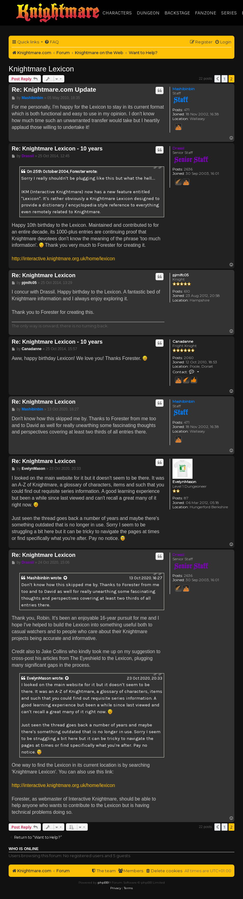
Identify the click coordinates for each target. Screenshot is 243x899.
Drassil (178, 148)
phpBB (103, 883)
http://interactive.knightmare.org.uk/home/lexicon (63, 258)
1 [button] (224, 79)
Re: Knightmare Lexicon (43, 275)
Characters (117, 13)
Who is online (23, 849)
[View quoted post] (65, 578)
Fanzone (205, 13)
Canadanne (182, 341)
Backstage (177, 13)
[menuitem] (51, 42)
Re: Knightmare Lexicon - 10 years (57, 149)
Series (229, 13)
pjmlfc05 (180, 275)
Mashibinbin (183, 88)
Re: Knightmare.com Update (54, 89)
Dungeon (148, 13)
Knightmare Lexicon (41, 69)
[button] (217, 78)
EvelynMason (184, 482)
